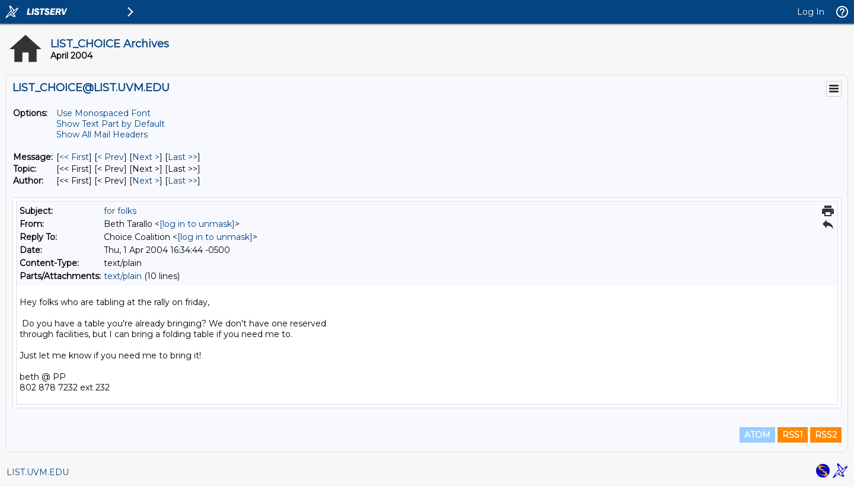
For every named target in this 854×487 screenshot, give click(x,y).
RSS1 (792, 435)
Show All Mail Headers (102, 134)
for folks (120, 211)
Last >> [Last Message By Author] (182, 180)
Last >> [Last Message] (182, 157)
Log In (810, 12)
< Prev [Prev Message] (110, 157)
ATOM (757, 435)
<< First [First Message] (74, 157)
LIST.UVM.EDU (38, 472)
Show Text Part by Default (110, 123)
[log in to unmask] (197, 224)
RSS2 (826, 435)
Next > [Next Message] (146, 157)
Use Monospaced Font (103, 113)
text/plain (123, 276)
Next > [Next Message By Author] (146, 180)
